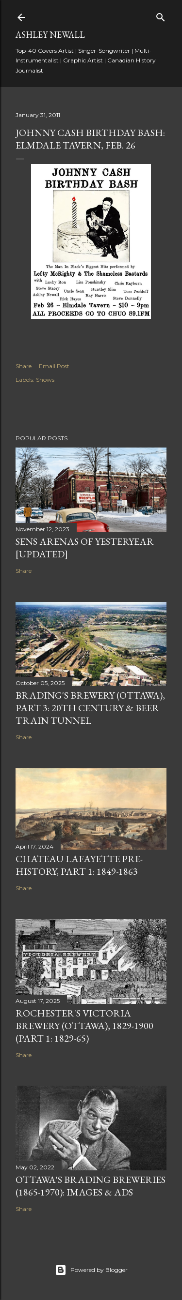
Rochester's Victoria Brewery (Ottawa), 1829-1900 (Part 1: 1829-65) (84, 1026)
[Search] (160, 15)
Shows (45, 379)
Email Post (54, 366)
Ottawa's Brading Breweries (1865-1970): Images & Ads (90, 1185)
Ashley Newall (50, 34)
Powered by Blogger (91, 1270)
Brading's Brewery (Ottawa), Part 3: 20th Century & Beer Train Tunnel (90, 708)
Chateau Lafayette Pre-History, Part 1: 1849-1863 (79, 865)
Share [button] (24, 366)
